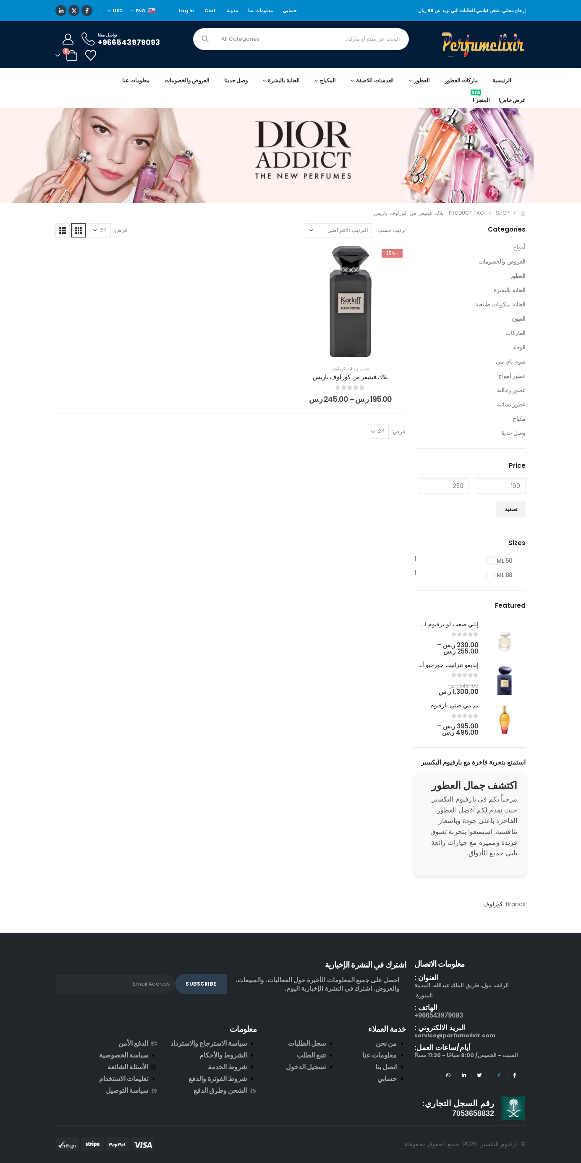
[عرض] (100, 230)
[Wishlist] (90, 55)
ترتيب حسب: (391, 230)
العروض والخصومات (187, 80)
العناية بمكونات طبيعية (500, 304)
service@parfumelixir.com (454, 1035)
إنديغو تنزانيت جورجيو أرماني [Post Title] (443, 665)
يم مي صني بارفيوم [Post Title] (454, 705)
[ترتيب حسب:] (338, 230)
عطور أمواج (512, 376)
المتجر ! (480, 98)
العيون (519, 318)
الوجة (519, 347)
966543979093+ (438, 1015)
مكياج (519, 418)
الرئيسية (501, 80)
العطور (518, 276)
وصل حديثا (236, 80)
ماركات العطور (461, 80)
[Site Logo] (484, 44)
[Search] (205, 39)
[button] (78, 230)
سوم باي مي (511, 361)
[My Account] (67, 39)
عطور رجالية (358, 369)
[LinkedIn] (60, 10)
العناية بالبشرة (510, 290)
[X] (73, 10)
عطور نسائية (511, 404)
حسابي (290, 10)
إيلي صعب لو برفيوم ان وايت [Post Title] (443, 624)
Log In (186, 10)
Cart (210, 10)
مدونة (232, 10)
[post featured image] (504, 638)
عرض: (121, 230)
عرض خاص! (512, 100)
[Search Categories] (243, 39)
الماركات (515, 333)
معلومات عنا (260, 10)
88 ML (505, 575)
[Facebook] (86, 10)
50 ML (505, 560)
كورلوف (338, 369)
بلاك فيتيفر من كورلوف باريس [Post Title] (350, 376)
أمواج (519, 247)
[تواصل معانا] (120, 39)
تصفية (511, 509)
